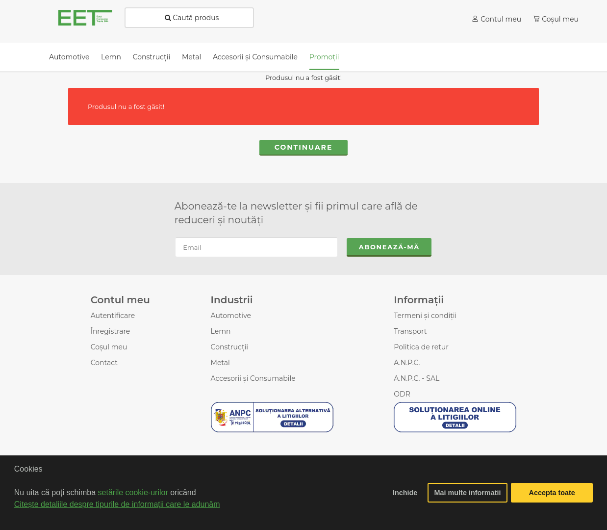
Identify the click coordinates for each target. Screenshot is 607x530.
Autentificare (113, 315)
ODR (402, 394)
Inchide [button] (405, 493)
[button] (15, 517)
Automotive (231, 315)
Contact (104, 362)
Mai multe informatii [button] (467, 493)
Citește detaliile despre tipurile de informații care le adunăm (117, 504)
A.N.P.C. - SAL (416, 378)
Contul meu (501, 19)
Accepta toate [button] (552, 493)
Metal (220, 362)
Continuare (304, 147)
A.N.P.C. (407, 362)
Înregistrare (110, 331)
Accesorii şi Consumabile (253, 378)
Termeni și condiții (425, 315)
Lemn (221, 331)
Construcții (230, 347)
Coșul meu (109, 347)
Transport (410, 331)
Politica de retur (421, 347)
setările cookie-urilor (133, 492)
